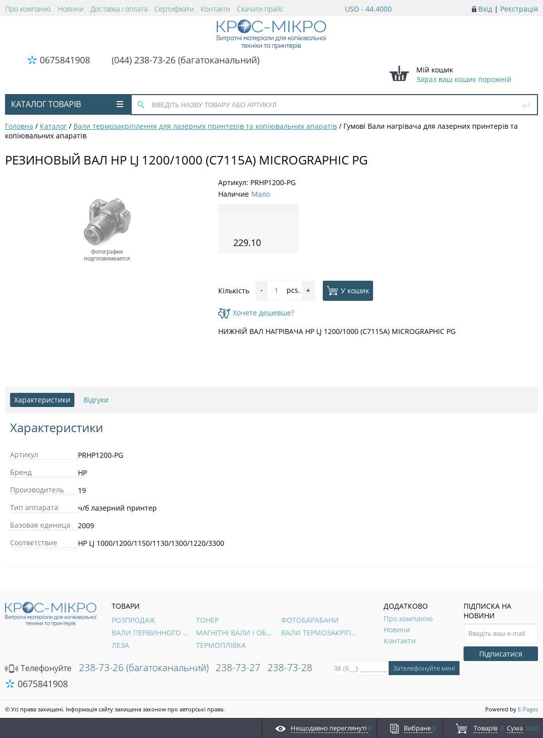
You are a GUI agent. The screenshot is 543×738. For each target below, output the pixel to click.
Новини (70, 9)
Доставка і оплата (118, 9)
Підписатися (500, 654)
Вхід (485, 9)
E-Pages (528, 709)
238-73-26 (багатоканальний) (144, 667)
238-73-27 (238, 667)
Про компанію (28, 9)
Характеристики (42, 399)
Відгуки (96, 399)
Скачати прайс (260, 9)
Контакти (215, 9)
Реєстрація (519, 9)
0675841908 (65, 60)
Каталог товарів (67, 104)
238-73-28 (289, 667)
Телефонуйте (38, 668)
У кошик (348, 290)
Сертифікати (174, 9)
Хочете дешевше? (256, 312)
